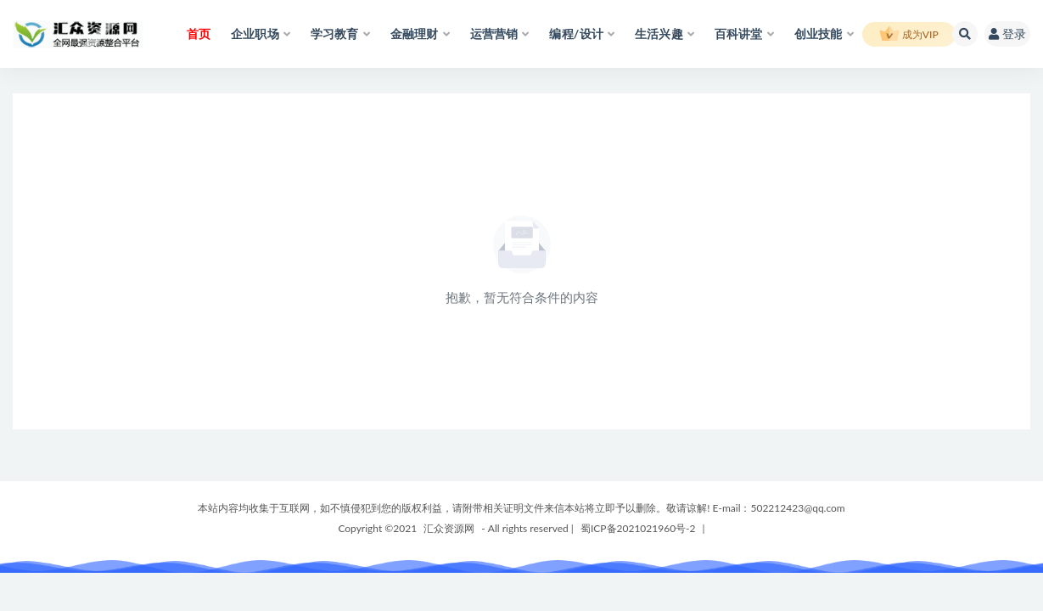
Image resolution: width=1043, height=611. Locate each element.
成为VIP (909, 35)
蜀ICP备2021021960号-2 (638, 528)
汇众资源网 (448, 528)
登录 (1007, 33)
